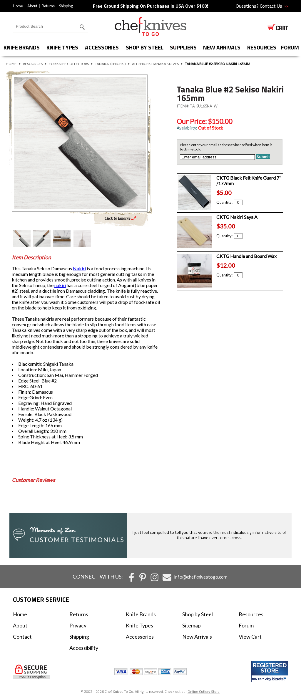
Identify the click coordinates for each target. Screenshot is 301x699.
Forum (246, 625)
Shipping (66, 6)
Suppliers (183, 47)
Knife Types (62, 47)
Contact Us (274, 5)
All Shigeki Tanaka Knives (155, 64)
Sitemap (191, 625)
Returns (48, 6)
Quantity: (229, 202)
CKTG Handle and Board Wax (246, 256)
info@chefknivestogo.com (201, 576)
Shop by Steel (144, 47)
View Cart (250, 636)
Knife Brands (22, 47)
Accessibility (83, 648)
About (32, 6)
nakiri (60, 285)
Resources (261, 47)
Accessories (102, 47)
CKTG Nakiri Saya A (236, 217)
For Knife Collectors (69, 64)
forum (290, 47)
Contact (22, 636)
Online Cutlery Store (204, 691)
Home (18, 6)
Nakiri (79, 268)
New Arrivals (221, 47)
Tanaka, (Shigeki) (110, 64)
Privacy (77, 625)
